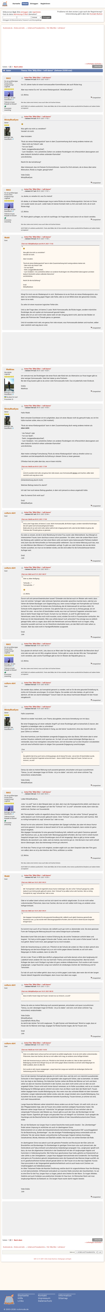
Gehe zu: (72, 1252)
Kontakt (42, 1295)
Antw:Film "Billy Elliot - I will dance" (37, 78)
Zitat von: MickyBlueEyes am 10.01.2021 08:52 (37, 991)
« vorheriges (89, 64)
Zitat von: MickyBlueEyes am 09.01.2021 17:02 (37, 244)
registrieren (36, 12)
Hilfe (20, 1298)
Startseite (23, 1295)
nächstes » (98, 64)
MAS (8, 78)
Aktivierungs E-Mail (21, 14)
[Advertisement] (52, 47)
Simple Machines (52, 1259)
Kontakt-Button (96, 14)
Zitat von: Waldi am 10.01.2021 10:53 (34, 1050)
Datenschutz (45, 1300)
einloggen (24, 12)
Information (64, 1295)
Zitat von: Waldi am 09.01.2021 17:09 (34, 466)
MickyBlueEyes (11, 119)
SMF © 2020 (44, 1259)
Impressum (44, 1298)
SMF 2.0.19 (37, 1259)
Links (21, 1300)
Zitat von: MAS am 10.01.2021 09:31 (33, 882)
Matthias (10, 369)
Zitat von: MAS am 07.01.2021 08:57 (33, 574)
